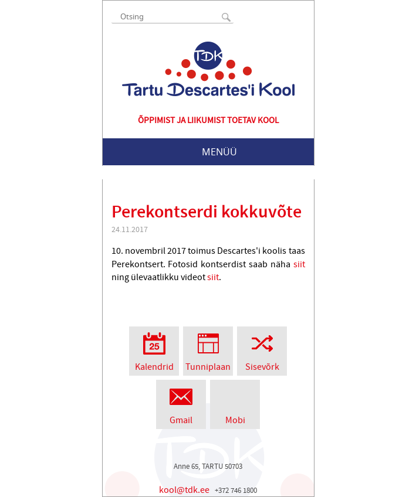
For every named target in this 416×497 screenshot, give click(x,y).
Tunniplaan (208, 349)
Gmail (181, 403)
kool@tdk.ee (184, 490)
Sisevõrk (262, 349)
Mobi (235, 403)
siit (299, 264)
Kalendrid (154, 349)
